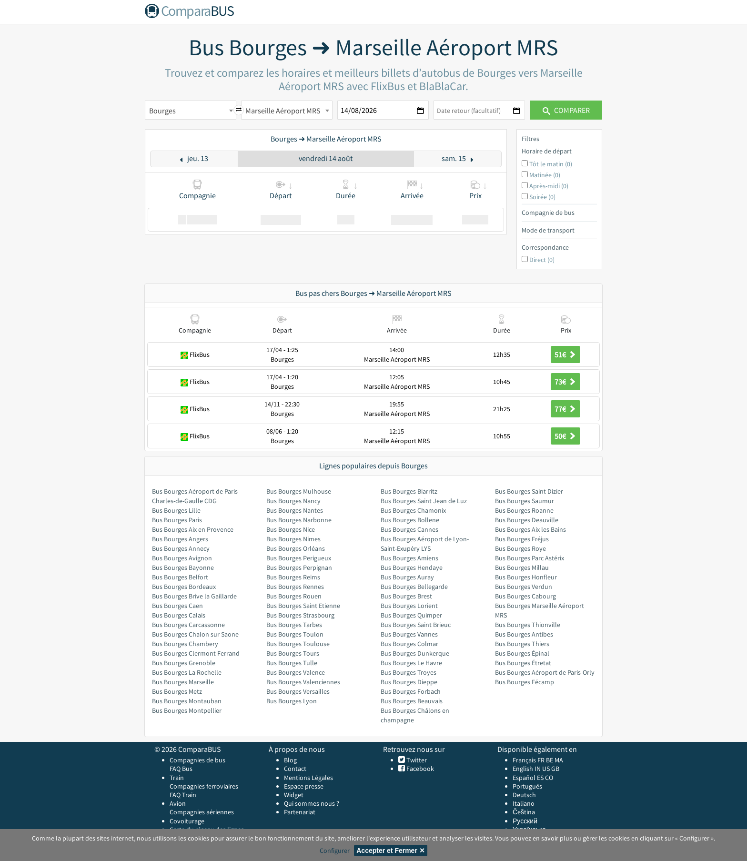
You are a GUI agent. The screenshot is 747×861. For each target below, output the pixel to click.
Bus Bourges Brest (406, 596)
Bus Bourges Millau (522, 567)
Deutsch (524, 794)
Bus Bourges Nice (290, 529)
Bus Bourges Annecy (181, 548)
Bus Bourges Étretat (523, 662)
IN (538, 768)
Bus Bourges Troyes (408, 672)
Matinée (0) (544, 175)
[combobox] (190, 110)
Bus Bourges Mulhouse (298, 491)
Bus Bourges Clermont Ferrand (196, 653)
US (546, 768)
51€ (565, 354)
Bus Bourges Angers (180, 539)
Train (177, 777)
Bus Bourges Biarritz (409, 491)
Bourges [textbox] (162, 110)
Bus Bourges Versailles (298, 691)
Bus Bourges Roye (520, 548)
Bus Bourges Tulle (291, 662)
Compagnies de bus (197, 760)
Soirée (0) (542, 196)
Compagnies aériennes (202, 812)
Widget (293, 794)
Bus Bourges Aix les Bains (530, 529)
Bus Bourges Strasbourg (300, 615)
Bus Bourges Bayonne (183, 567)
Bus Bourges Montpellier (187, 710)
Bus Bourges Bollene (410, 520)
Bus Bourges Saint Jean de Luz (424, 500)
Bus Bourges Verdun (523, 586)
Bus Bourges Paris (177, 520)
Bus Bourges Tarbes (294, 624)
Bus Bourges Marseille (183, 682)
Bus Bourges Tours (292, 653)
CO (549, 777)
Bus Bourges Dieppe (409, 682)
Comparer (566, 110)
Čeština (524, 812)
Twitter (416, 760)
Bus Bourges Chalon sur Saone (195, 634)
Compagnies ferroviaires (204, 786)
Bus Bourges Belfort (180, 577)
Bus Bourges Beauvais (412, 701)
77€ (565, 409)
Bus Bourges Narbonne (299, 520)
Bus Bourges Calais (178, 615)
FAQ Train (183, 794)
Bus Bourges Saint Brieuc (416, 624)
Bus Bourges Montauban (187, 701)
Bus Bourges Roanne (524, 510)
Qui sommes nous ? (311, 803)
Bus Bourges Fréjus (522, 539)
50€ (565, 436)
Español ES (529, 777)
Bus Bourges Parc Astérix (529, 558)
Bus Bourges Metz (177, 691)
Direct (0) (542, 259)
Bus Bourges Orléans (295, 548)
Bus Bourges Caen (177, 605)
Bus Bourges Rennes (295, 586)
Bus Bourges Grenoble (183, 662)
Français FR (529, 760)
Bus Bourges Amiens (409, 558)
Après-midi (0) (548, 186)
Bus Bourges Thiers (522, 643)
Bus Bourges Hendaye (412, 567)
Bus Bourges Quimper (411, 615)
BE (549, 760)
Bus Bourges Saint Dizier (529, 491)
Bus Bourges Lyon (291, 701)
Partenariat (299, 812)
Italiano (524, 803)
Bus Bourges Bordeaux (184, 586)
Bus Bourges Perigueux (298, 558)
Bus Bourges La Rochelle (187, 672)
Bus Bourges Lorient (409, 605)
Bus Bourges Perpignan (299, 567)
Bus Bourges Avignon (182, 558)
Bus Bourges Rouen (294, 596)
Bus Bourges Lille (176, 510)
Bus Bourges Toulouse (298, 643)
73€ (565, 381)
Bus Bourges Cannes (409, 529)
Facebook (419, 768)
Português (527, 786)
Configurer (335, 850)
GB (555, 768)
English (523, 768)
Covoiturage (187, 821)
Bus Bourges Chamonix (413, 510)
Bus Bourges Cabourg (525, 596)
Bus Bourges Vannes (409, 634)
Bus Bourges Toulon (294, 634)
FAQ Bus (181, 768)
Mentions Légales (308, 777)
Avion (178, 803)
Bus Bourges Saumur (524, 500)
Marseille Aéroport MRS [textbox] (283, 110)
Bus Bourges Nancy (293, 500)
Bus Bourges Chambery (185, 643)
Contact (295, 768)
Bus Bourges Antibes (524, 634)
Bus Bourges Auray (407, 577)
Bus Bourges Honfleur (526, 577)
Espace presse (303, 786)
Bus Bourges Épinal (522, 653)
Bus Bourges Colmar (409, 643)
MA (559, 760)
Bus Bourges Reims (293, 577)
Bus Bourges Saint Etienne (303, 605)
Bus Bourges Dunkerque (415, 653)
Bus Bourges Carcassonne (188, 624)
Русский (525, 821)
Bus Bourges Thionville (527, 624)
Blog (290, 760)
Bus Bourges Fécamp (524, 682)
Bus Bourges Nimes (293, 539)
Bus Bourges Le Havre (411, 662)
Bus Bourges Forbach (411, 691)
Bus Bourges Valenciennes (303, 682)
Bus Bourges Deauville (526, 520)
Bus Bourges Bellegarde (414, 586)
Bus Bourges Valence (295, 672)
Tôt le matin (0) (550, 164)
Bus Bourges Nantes (294, 510)
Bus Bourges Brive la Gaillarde (194, 596)
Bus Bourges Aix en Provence (192, 529)
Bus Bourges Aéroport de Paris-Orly (545, 672)
